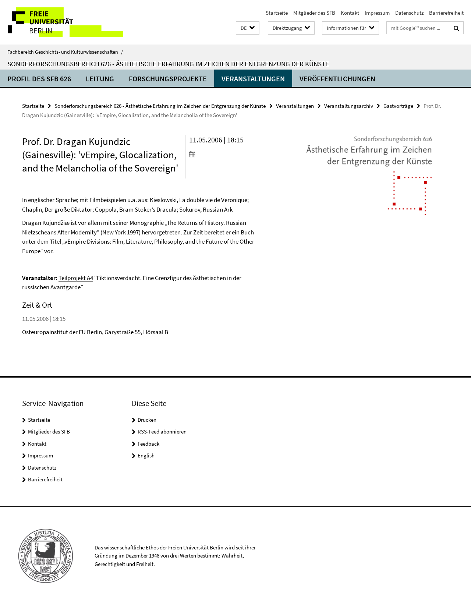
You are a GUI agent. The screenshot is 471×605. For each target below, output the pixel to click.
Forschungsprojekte (168, 78)
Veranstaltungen (253, 78)
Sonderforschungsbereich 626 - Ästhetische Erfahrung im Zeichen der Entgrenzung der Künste (168, 63)
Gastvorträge (398, 105)
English (146, 455)
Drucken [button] (147, 419)
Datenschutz (409, 12)
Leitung (100, 78)
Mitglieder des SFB (314, 12)
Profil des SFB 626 (39, 78)
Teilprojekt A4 (76, 278)
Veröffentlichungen (337, 78)
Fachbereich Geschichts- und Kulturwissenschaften (65, 51)
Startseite (277, 12)
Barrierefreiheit (446, 12)
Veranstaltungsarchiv (348, 105)
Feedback (148, 443)
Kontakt (350, 12)
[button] (247, 28)
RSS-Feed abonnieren (162, 431)
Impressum (377, 12)
